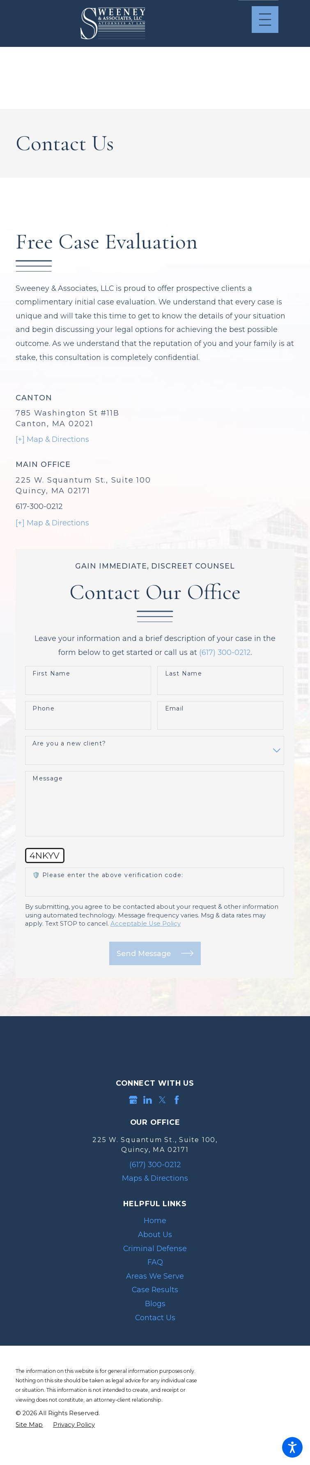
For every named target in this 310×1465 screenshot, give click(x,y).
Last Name (183, 673)
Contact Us (155, 1317)
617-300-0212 (39, 506)
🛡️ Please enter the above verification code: (107, 875)
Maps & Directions (155, 1178)
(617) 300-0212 (225, 652)
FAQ (155, 1262)
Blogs (155, 1303)
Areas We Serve (155, 1276)
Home (155, 1220)
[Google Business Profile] (133, 1100)
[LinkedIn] (147, 1100)
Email (174, 708)
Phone (43, 708)
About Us (155, 1234)
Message (47, 778)
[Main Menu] (265, 19)
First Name (51, 673)
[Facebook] (176, 1100)
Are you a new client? (69, 743)
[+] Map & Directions (52, 439)
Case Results (155, 1289)
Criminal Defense (155, 1248)
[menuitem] (155, 1221)
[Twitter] (162, 1100)
